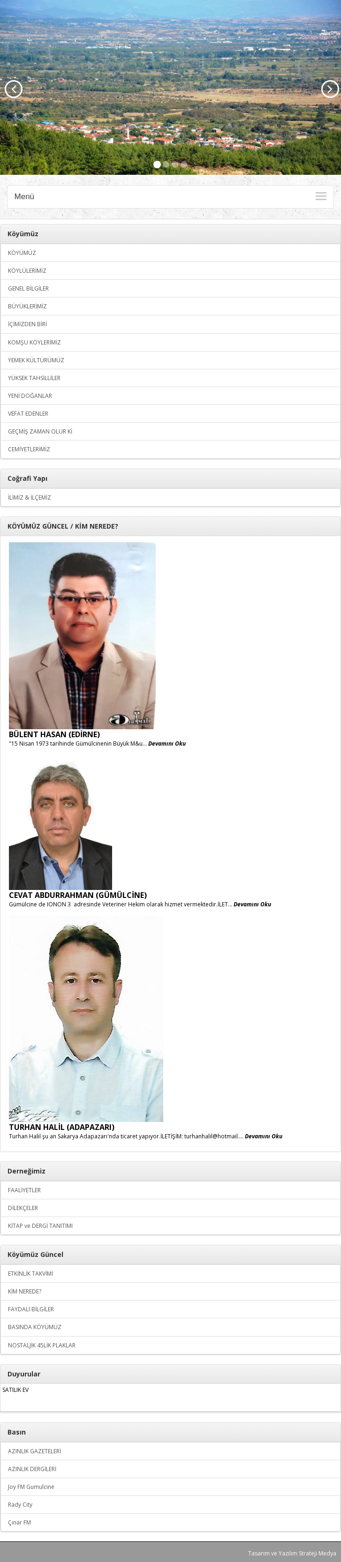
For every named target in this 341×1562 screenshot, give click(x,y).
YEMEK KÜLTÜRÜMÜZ (36, 360)
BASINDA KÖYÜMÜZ (34, 1327)
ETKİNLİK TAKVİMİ (30, 1274)
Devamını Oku (167, 743)
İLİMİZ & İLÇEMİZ (29, 497)
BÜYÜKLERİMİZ (27, 306)
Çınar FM (19, 1522)
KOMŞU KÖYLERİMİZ (34, 342)
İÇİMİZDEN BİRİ (27, 324)
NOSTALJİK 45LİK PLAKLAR (42, 1345)
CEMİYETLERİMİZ (29, 449)
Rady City (20, 1505)
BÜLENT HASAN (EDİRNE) (54, 734)
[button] (10, 87)
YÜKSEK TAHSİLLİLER (34, 378)
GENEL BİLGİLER (28, 288)
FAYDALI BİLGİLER (31, 1309)
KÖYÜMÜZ (22, 253)
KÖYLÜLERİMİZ (27, 271)
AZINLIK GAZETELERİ (34, 1451)
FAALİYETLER (24, 1190)
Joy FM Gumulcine (31, 1487)
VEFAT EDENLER (28, 414)
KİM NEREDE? (24, 1291)
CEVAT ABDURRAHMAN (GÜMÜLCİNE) (78, 895)
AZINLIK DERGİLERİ (32, 1469)
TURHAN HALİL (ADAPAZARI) (61, 1127)
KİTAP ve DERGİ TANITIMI (40, 1226)
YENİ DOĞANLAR (30, 396)
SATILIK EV (15, 1390)
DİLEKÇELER (23, 1208)
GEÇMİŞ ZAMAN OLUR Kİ (40, 431)
